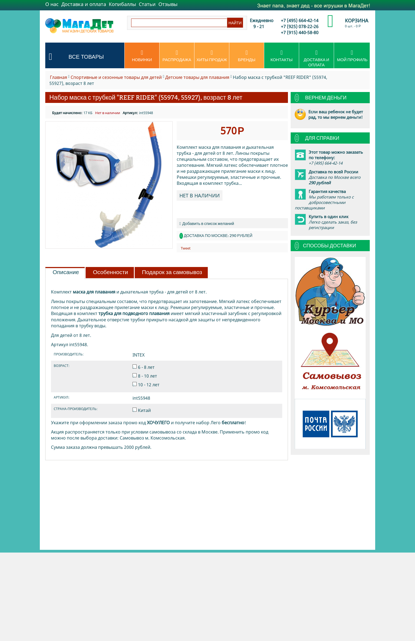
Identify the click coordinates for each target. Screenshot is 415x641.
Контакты (281, 56)
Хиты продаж (211, 56)
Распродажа (177, 56)
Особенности (110, 272)
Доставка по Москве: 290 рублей (218, 235)
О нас (52, 4)
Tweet (186, 248)
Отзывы (168, 4)
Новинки (142, 56)
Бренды (246, 56)
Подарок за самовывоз (172, 272)
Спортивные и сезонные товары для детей (116, 77)
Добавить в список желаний (206, 223)
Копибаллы (122, 4)
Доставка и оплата (83, 4)
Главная (58, 77)
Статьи (147, 4)
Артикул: (130, 112)
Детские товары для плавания (197, 77)
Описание (66, 272)
